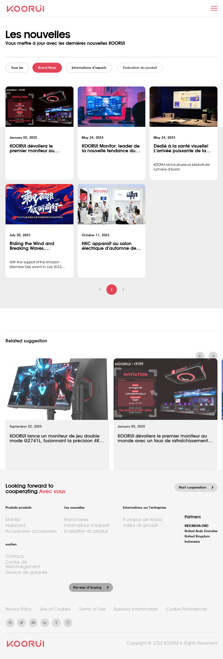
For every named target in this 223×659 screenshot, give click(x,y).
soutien (11, 544)
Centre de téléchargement (23, 564)
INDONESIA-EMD (196, 526)
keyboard (15, 525)
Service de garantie (27, 572)
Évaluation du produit (86, 531)
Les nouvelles (74, 508)
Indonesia (192, 542)
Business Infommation (136, 609)
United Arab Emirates (201, 531)
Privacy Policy (19, 609)
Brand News (52, 68)
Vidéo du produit (140, 525)
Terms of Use (92, 609)
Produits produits (19, 508)
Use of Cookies (55, 609)
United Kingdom (197, 536)
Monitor (13, 519)
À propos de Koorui (142, 519)
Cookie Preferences (186, 609)
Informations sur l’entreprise (144, 508)
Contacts (15, 556)
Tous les (19, 68)
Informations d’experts (99, 68)
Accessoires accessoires (31, 531)
